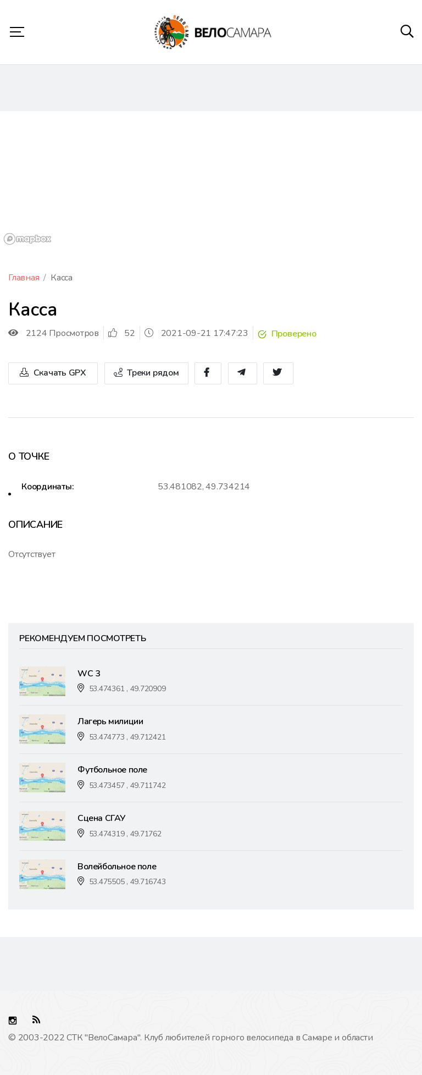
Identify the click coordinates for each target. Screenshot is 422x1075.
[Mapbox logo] (27, 239)
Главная (23, 278)
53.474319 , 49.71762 (125, 834)
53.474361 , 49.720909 (127, 688)
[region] (211, 180)
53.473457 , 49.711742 (127, 785)
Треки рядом (146, 373)
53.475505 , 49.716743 (127, 881)
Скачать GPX (53, 373)
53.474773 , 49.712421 (127, 737)
